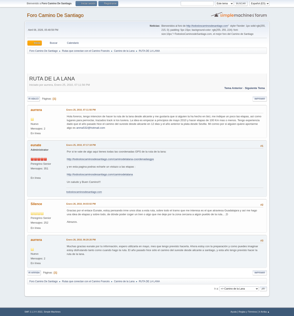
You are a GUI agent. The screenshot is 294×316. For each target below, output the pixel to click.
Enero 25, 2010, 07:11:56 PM (81, 110)
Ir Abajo (33, 99)
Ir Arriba (34, 272)
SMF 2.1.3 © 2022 (33, 312)
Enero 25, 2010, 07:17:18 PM (81, 145)
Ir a (216, 288)
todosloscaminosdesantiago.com (84, 192)
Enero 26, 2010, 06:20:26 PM (81, 239)
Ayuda (234, 312)
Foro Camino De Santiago (55, 15)
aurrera (36, 110)
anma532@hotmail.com (90, 127)
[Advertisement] (99, 63)
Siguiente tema (255, 88)
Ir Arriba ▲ (264, 312)
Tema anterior (233, 88)
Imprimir (259, 99)
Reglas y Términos (248, 312)
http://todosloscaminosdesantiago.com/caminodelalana (100, 174)
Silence (36, 204)
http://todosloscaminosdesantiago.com (207, 25)
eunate (36, 145)
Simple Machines (52, 312)
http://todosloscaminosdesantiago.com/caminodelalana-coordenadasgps (110, 159)
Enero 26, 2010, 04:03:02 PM (81, 204)
